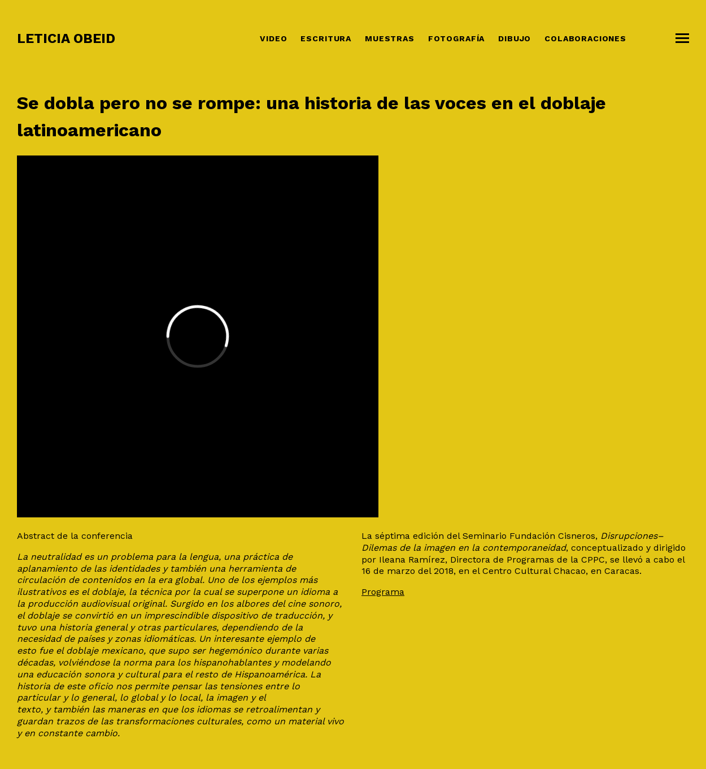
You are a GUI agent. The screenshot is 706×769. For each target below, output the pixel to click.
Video (273, 38)
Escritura (325, 38)
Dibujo (514, 38)
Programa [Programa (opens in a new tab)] (382, 591)
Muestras (390, 38)
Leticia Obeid (66, 38)
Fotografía (456, 38)
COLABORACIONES (585, 38)
